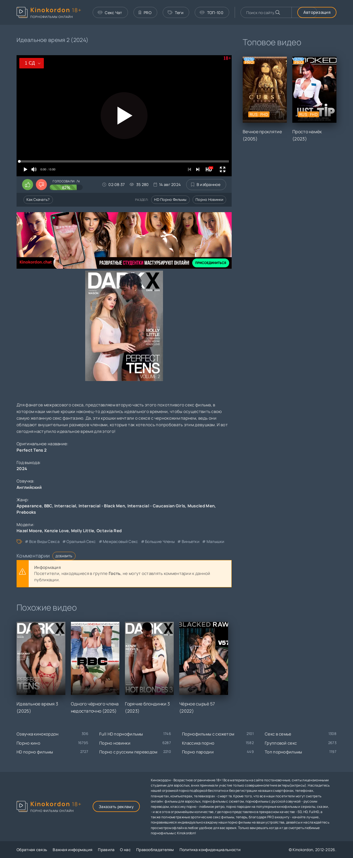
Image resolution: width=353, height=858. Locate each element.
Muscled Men (201, 506)
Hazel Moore (29, 531)
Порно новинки (209, 199)
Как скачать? (38, 199)
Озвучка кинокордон (37, 734)
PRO (144, 12)
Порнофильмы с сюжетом (208, 734)
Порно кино (28, 743)
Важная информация (72, 849)
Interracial (65, 506)
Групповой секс (281, 743)
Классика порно (198, 743)
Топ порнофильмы (283, 752)
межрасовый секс (120, 541)
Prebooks (26, 512)
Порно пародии (198, 752)
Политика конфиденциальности (210, 849)
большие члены (160, 541)
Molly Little (82, 531)
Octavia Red (109, 531)
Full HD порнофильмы (121, 734)
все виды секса (44, 541)
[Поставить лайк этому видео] (27, 184)
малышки (215, 541)
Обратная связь (32, 849)
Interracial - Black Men (102, 506)
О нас (125, 849)
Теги (176, 12)
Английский (29, 487)
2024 (22, 468)
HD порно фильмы (170, 199)
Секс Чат (110, 12)
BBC (48, 506)
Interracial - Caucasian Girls (156, 506)
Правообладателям (155, 849)
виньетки (190, 541)
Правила (106, 849)
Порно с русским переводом (128, 752)
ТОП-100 (211, 12)
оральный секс (81, 541)
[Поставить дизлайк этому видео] (41, 184)
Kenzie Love (56, 531)
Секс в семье (278, 734)
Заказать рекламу (116, 806)
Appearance (29, 506)
